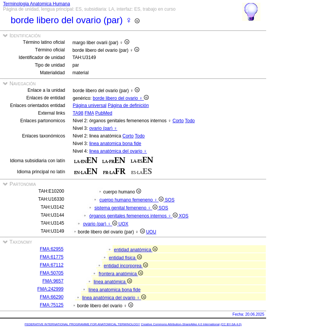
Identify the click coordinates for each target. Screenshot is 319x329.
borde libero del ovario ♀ (121, 98)
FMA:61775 (51, 257)
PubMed (103, 113)
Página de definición (128, 105)
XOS (183, 216)
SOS (170, 200)
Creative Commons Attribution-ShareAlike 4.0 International (180, 324)
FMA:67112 (51, 265)
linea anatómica (113, 281)
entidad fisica (125, 257)
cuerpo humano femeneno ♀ (132, 200)
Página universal (89, 105)
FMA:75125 (51, 305)
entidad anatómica (135, 249)
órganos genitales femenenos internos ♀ (134, 216)
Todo (190, 120)
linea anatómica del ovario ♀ (118, 151)
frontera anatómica (121, 273)
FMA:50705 (51, 273)
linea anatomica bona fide (115, 143)
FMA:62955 (51, 249)
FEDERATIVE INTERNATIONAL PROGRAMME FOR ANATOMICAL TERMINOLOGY (82, 324)
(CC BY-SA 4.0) (231, 324)
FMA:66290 (51, 297)
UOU (151, 232)
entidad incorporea (126, 265)
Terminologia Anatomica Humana (36, 3)
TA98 (78, 113)
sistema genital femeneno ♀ (126, 208)
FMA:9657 (52, 281)
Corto (178, 120)
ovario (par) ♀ (103, 128)
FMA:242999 (50, 289)
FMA (89, 113)
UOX (124, 224)
